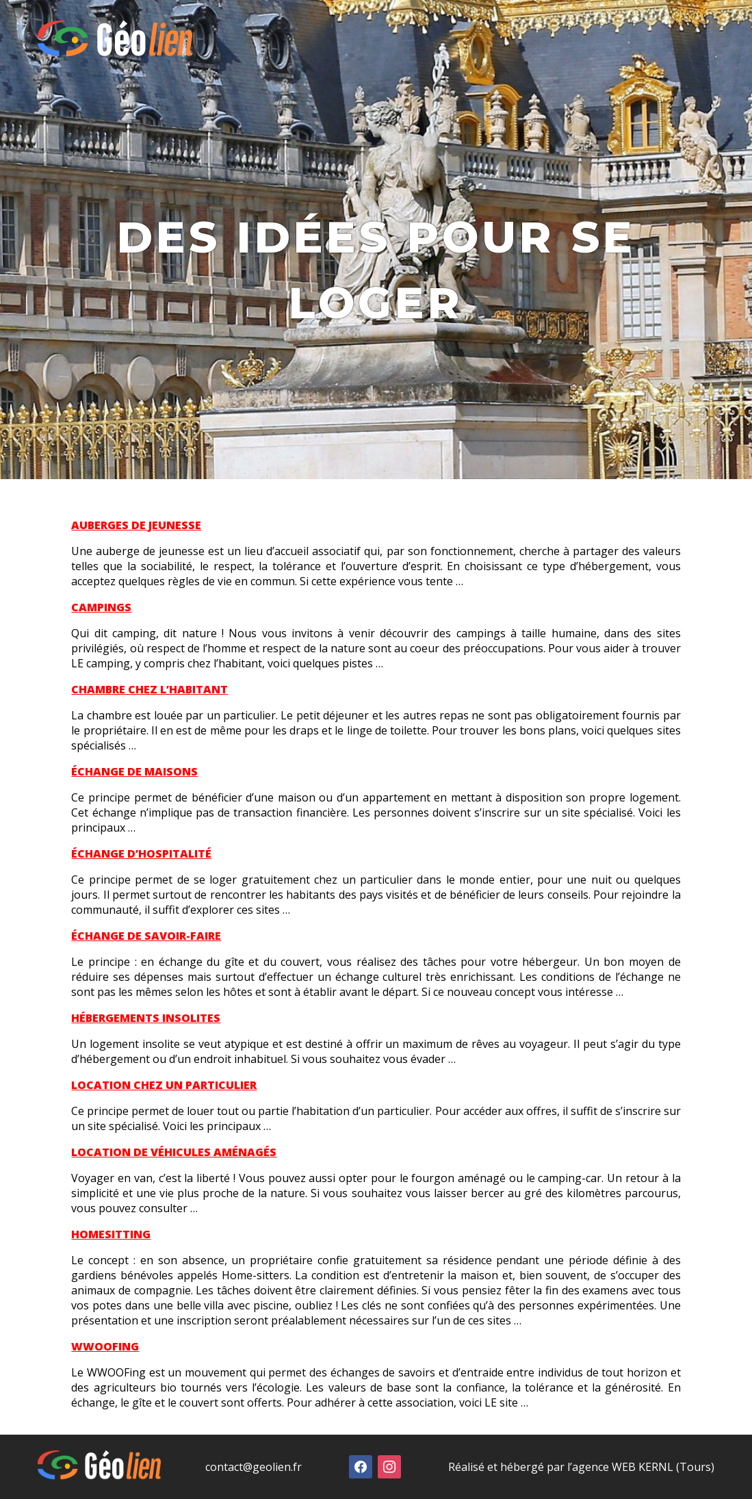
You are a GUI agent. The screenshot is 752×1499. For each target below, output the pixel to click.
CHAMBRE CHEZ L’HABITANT (149, 689)
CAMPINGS (101, 607)
